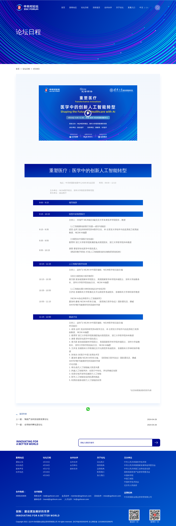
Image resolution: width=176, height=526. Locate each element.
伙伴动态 (19, 472)
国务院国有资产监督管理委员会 (137, 472)
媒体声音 (19, 469)
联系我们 (100, 472)
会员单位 (73, 465)
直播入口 (131, 7)
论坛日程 (84, 7)
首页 (63, 7)
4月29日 (46, 475)
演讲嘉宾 (96, 7)
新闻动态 (73, 7)
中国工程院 (128, 479)
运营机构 (100, 469)
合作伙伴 (108, 7)
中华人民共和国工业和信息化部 (137, 469)
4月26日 (46, 465)
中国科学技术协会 (131, 482)
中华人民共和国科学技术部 (135, 462)
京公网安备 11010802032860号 (101, 522)
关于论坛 (120, 7)
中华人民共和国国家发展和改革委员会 (140, 465)
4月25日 (46, 462)
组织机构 (100, 465)
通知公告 (19, 462)
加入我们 (100, 475)
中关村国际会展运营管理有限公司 (138, 497)
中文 (141, 7)
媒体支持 (73, 469)
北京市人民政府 (130, 485)
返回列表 (23, 414)
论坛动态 (19, 465)
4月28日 (36, 69)
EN (147, 8)
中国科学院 (128, 475)
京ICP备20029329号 (80, 522)
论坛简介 (100, 462)
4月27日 (46, 469)
